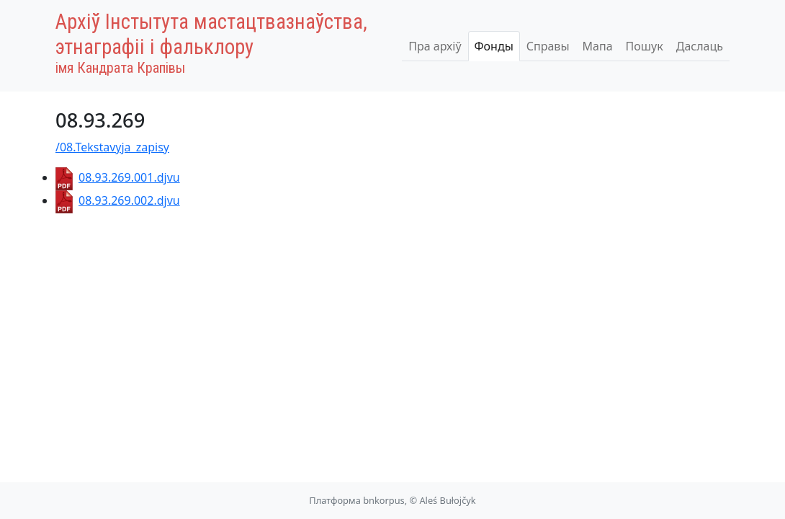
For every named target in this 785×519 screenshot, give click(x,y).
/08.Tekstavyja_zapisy (112, 147)
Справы (548, 46)
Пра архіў (434, 46)
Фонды (494, 46)
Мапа (598, 46)
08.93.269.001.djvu (117, 177)
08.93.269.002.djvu (117, 200)
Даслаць (699, 46)
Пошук (644, 46)
